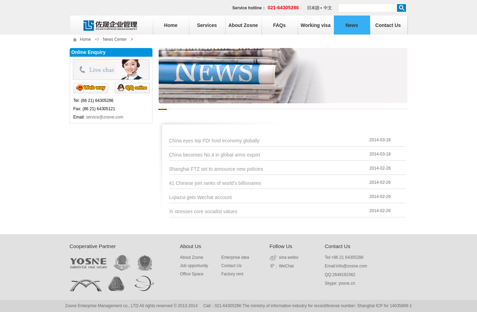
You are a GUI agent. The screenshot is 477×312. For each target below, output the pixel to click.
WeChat (286, 266)
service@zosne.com (104, 117)
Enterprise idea (235, 257)
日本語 (313, 8)
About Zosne (243, 25)
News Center (115, 39)
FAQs (279, 25)
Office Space (191, 274)
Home (171, 25)
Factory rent (232, 274)
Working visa (316, 25)
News (352, 25)
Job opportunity (194, 265)
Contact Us (388, 25)
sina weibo (289, 257)
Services (207, 25)
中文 (328, 8)
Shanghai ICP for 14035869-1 (384, 305)
